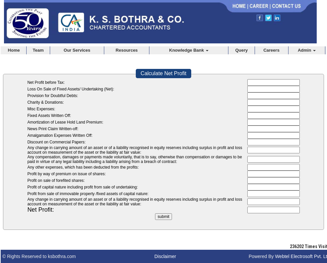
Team (38, 50)
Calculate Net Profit (164, 73)
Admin (307, 50)
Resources (126, 50)
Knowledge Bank (188, 50)
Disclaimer (165, 256)
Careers (271, 50)
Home (14, 50)
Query (241, 50)
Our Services (77, 50)
